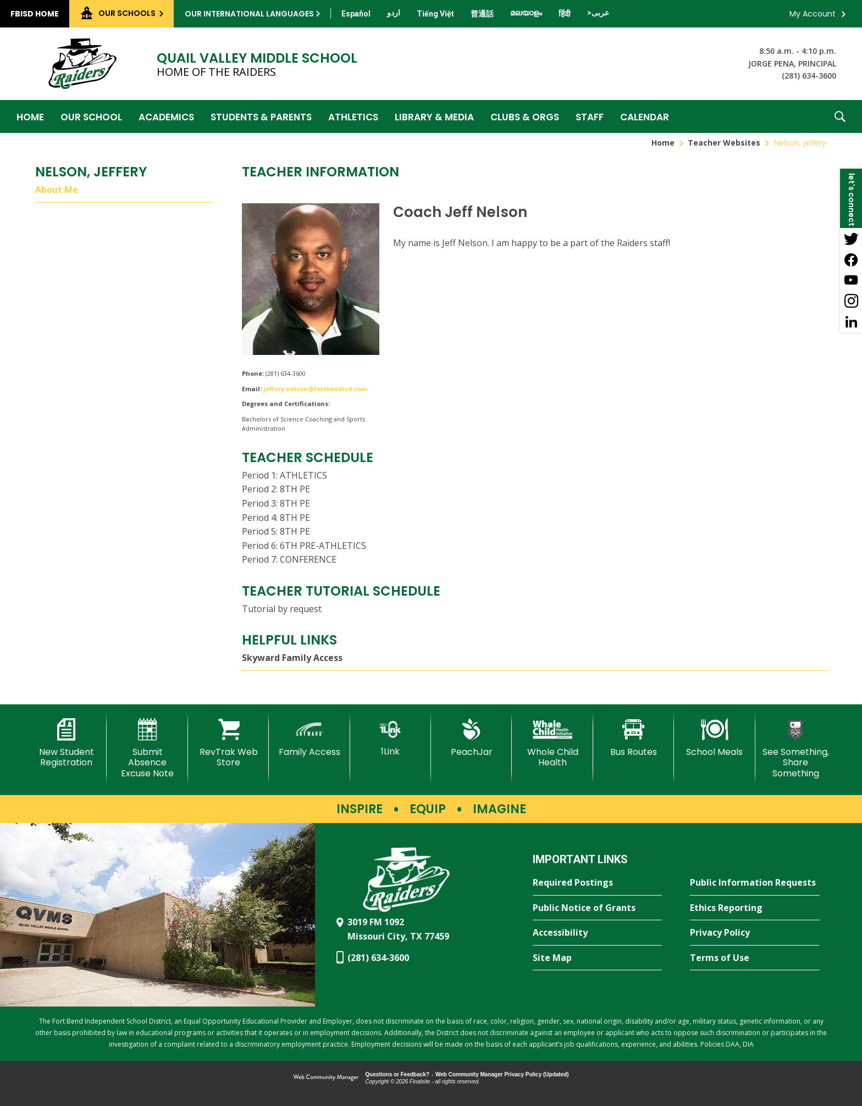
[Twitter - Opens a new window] (851, 238)
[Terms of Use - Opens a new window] (754, 958)
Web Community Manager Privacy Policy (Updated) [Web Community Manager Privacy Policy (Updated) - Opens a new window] (502, 1074)
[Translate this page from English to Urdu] (394, 12)
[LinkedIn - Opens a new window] (851, 322)
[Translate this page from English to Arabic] (598, 12)
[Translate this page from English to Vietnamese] (435, 13)
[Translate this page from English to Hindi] (564, 13)
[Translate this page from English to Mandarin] (482, 13)
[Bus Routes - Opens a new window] (633, 737)
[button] (840, 116)
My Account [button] (812, 13)
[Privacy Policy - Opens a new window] (754, 933)
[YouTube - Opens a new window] (851, 280)
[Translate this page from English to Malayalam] (526, 12)
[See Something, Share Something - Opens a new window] (796, 748)
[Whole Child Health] (552, 743)
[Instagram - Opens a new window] (851, 301)
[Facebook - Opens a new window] (851, 259)
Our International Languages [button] (249, 13)
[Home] (30, 116)
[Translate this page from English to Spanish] (356, 13)
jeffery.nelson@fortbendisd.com (315, 389)
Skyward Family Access (292, 658)
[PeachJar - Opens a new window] (471, 737)
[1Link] (391, 737)
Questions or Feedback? (397, 1074)
